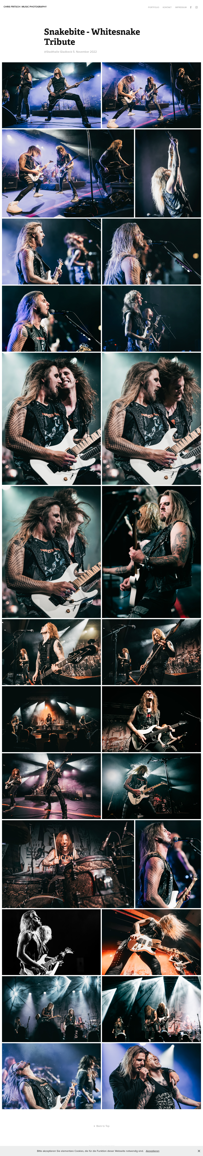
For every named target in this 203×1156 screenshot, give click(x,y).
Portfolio (153, 7)
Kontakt (167, 7)
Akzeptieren (152, 1151)
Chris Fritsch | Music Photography (25, 6)
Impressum (181, 7)
